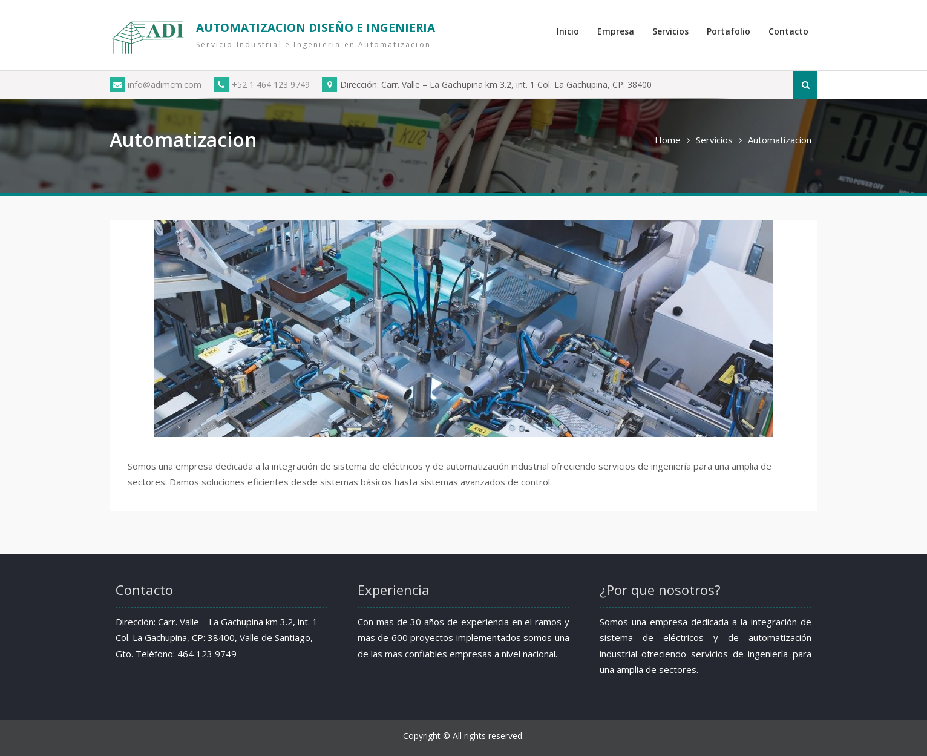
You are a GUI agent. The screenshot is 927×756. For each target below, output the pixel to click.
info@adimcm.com (155, 84)
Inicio (568, 31)
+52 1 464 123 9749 (262, 84)
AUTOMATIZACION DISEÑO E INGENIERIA (315, 28)
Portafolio (728, 31)
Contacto (788, 31)
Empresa (615, 31)
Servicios (670, 31)
